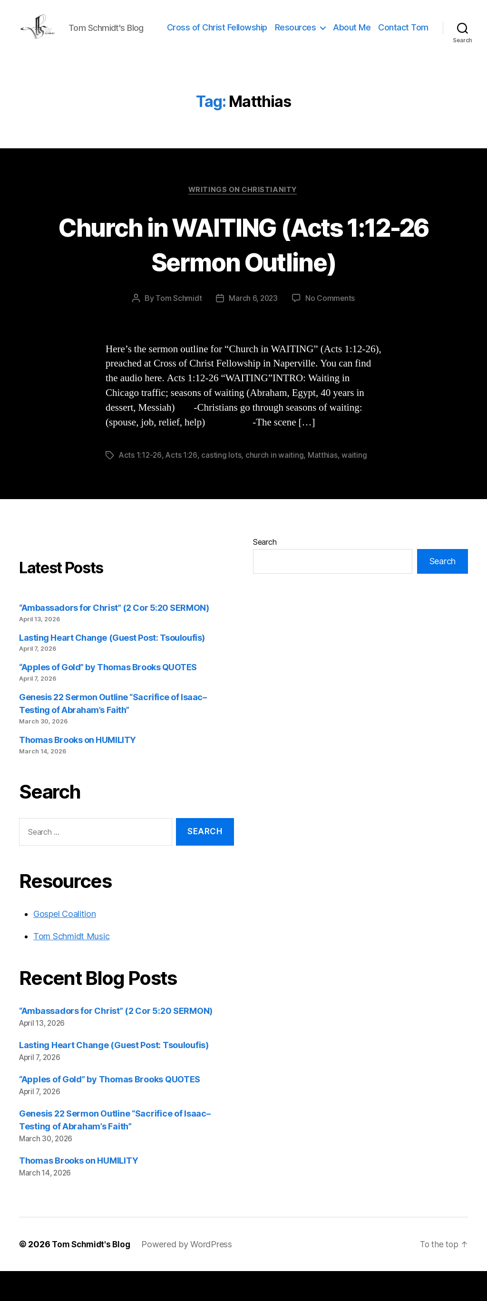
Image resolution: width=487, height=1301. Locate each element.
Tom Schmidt (178, 328)
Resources (353, 35)
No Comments (331, 328)
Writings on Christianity (243, 219)
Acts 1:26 (182, 485)
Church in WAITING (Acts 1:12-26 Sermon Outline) (243, 273)
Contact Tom (403, 49)
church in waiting (276, 485)
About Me (410, 35)
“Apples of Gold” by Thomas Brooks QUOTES (108, 697)
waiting (355, 485)
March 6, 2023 (253, 328)
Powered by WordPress (190, 1274)
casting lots (223, 485)
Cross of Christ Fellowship (274, 35)
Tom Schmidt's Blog (93, 1274)
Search (264, 572)
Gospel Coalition (64, 944)
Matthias (324, 485)
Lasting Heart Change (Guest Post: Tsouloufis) (112, 668)
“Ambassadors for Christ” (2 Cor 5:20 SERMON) (114, 638)
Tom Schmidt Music (71, 966)
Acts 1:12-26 (141, 485)
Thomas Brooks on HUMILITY (77, 770)
